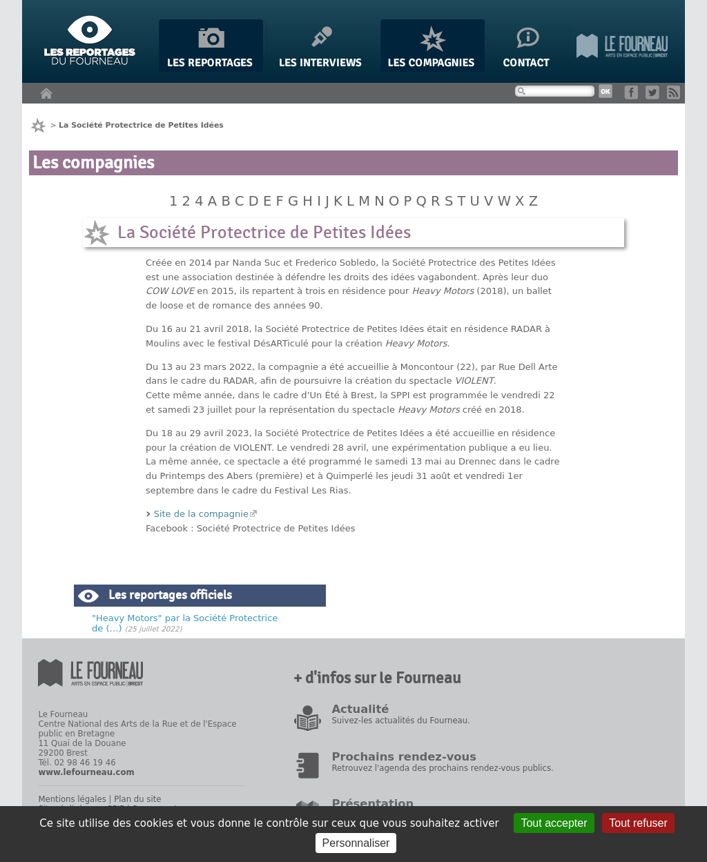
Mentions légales (72, 799)
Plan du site (137, 799)
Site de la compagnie (201, 514)
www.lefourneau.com (86, 772)
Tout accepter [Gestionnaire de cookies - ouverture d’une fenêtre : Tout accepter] (554, 823)
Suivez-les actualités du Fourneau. (400, 720)
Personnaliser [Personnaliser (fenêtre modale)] (356, 843)
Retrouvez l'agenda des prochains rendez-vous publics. (442, 768)
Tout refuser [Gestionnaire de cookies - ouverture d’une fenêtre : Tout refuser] (638, 823)
